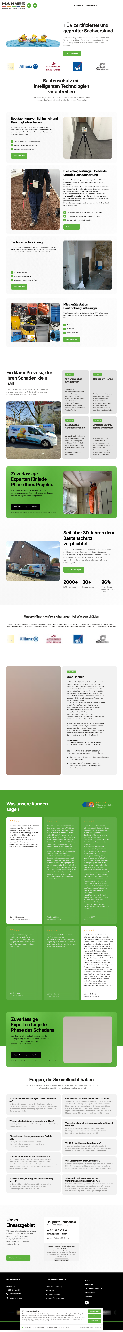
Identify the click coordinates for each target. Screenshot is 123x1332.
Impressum (98, 1327)
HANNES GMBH (13, 1279)
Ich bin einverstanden (61, 1260)
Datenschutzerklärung (86, 1327)
